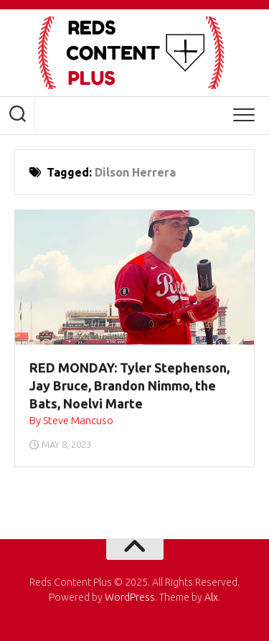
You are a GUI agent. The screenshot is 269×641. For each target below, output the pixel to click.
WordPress (130, 597)
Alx (211, 597)
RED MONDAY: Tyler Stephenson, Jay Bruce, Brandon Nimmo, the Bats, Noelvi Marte (129, 385)
